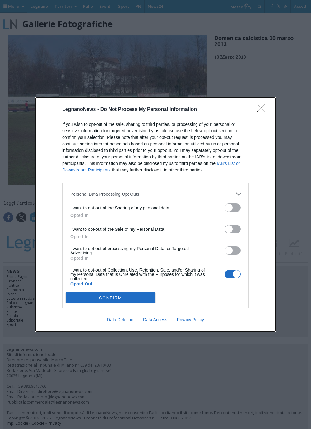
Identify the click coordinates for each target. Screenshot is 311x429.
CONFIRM (110, 297)
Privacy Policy (190, 319)
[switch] (233, 207)
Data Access (155, 319)
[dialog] (155, 214)
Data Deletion (120, 319)
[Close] (263, 110)
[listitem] (155, 194)
